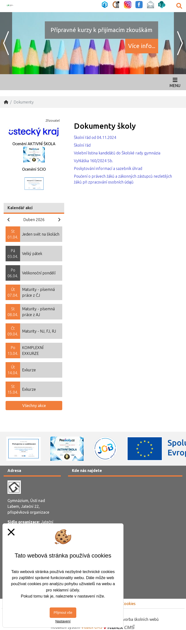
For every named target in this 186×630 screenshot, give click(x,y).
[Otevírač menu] (175, 82)
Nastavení (62, 621)
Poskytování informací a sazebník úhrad (108, 168)
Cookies (129, 603)
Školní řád (82, 145)
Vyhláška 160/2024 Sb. (93, 161)
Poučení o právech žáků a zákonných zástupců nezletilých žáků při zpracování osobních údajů (123, 179)
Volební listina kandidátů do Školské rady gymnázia (117, 153)
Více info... (141, 46)
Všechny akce (34, 405)
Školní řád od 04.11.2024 (95, 137)
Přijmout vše (63, 612)
